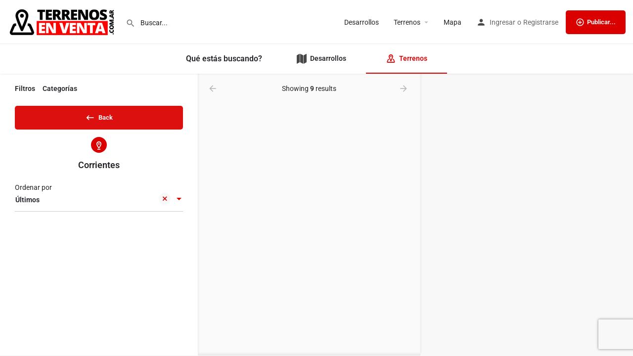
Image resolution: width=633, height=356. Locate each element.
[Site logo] (62, 21)
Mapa (452, 22)
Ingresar (502, 22)
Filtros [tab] (25, 88)
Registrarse (540, 22)
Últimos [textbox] (93, 204)
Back (99, 116)
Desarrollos (361, 22)
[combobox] (99, 203)
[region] (526, 215)
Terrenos (407, 22)
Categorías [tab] (60, 88)
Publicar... (596, 22)
